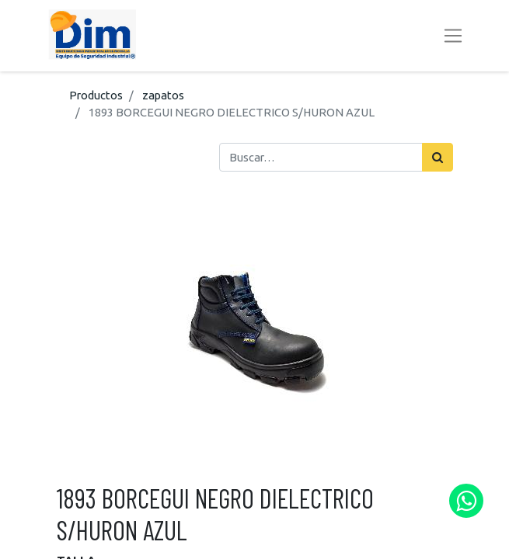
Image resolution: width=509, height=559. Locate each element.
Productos (96, 95)
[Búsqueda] (437, 157)
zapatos (163, 95)
